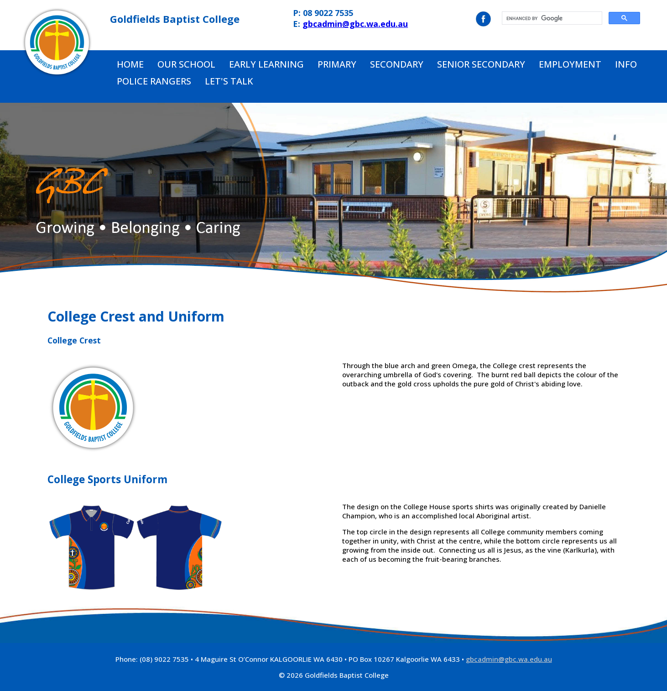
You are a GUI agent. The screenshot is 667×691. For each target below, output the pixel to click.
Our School (186, 64)
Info (626, 64)
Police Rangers (154, 81)
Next (655, 198)
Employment (570, 64)
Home (130, 64)
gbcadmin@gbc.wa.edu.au (355, 23)
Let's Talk (229, 81)
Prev (12, 198)
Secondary (396, 64)
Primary (337, 64)
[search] (550, 18)
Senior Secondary (481, 64)
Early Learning (266, 64)
